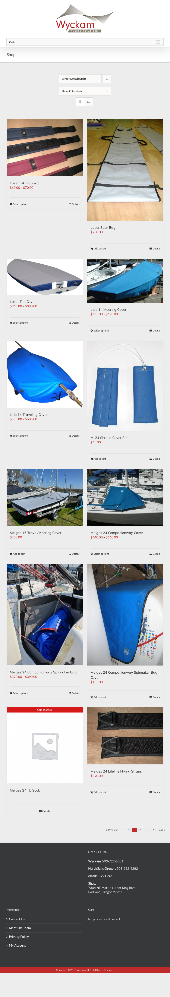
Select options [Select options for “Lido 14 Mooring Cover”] (101, 330)
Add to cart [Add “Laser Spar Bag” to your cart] (100, 248)
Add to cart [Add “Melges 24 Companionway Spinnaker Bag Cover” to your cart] (100, 697)
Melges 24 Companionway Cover (117, 533)
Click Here (104, 876)
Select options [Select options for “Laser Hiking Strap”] (20, 204)
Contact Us (17, 919)
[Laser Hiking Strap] (45, 147)
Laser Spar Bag (103, 227)
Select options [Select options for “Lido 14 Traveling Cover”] (20, 435)
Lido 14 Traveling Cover (29, 414)
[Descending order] (107, 78)
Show (72, 91)
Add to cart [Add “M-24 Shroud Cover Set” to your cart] (100, 458)
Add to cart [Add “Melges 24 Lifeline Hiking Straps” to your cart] (100, 792)
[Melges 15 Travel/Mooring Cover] (45, 497)
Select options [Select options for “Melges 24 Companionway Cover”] (101, 553)
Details (75, 204)
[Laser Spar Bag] (125, 170)
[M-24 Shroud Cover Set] (125, 386)
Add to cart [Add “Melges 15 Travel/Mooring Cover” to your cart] (19, 553)
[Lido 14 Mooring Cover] (125, 281)
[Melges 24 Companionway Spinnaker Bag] (45, 614)
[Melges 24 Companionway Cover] (125, 497)
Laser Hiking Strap (25, 183)
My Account (17, 945)
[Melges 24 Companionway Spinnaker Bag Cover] (125, 615)
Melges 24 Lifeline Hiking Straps (116, 771)
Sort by (74, 78)
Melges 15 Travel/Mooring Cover (36, 533)
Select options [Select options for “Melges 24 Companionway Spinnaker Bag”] (20, 693)
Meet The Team (20, 928)
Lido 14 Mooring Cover (108, 309)
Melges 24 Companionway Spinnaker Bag (43, 672)
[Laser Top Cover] (45, 277)
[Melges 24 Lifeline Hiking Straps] (125, 735)
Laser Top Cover (23, 301)
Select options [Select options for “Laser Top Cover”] (20, 322)
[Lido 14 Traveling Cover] (45, 374)
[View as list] (88, 102)
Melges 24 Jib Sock (25, 790)
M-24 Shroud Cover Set (109, 437)
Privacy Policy (19, 936)
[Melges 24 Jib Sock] (45, 745)
